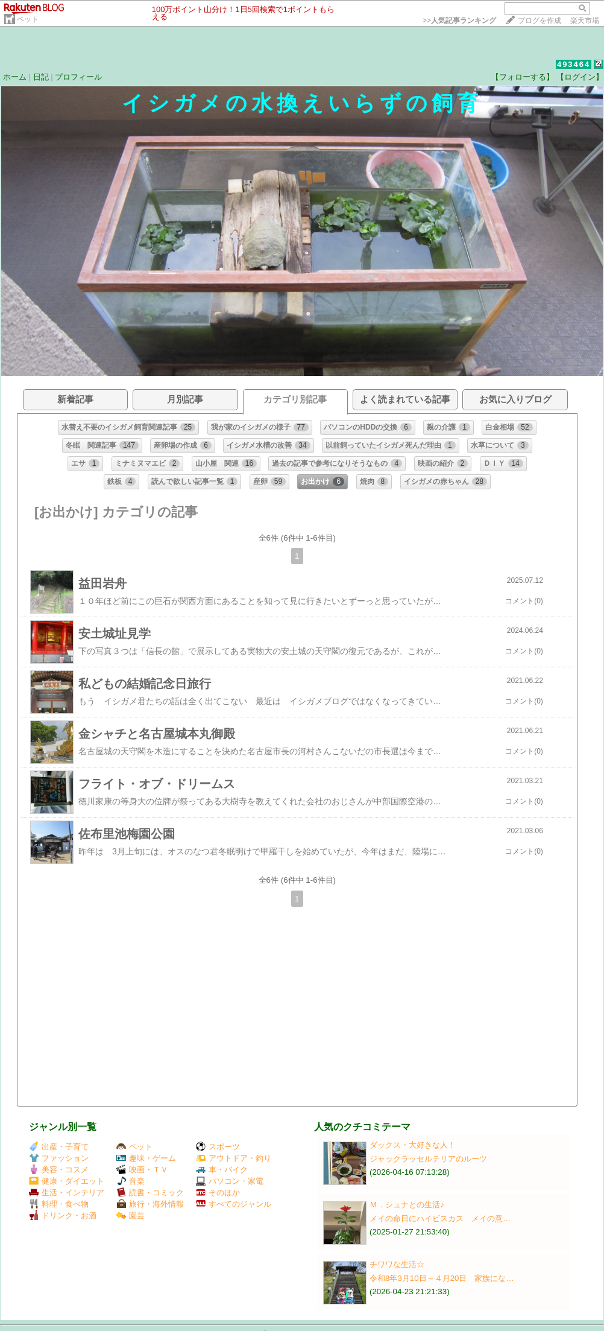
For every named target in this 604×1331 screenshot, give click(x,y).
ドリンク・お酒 (62, 1215)
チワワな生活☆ (397, 1264)
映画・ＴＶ (142, 1169)
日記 (41, 76)
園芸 (130, 1215)
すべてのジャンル (233, 1204)
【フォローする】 (522, 76)
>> (459, 20)
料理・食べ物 (59, 1204)
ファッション (59, 1158)
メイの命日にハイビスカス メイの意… (440, 1218)
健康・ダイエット (66, 1181)
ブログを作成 (539, 20)
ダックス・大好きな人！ (413, 1144)
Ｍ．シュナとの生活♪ (407, 1204)
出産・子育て (59, 1146)
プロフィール (78, 76)
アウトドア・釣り (233, 1158)
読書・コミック (150, 1192)
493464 (573, 64)
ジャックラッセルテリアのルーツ (428, 1158)
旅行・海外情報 (150, 1204)
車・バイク (222, 1169)
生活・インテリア (66, 1192)
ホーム (15, 76)
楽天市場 (584, 20)
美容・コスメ (59, 1169)
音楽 (130, 1181)
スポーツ (218, 1146)
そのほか (218, 1192)
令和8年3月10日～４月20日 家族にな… (442, 1278)
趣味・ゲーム (146, 1158)
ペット (28, 19)
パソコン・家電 (229, 1181)
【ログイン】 (579, 76)
